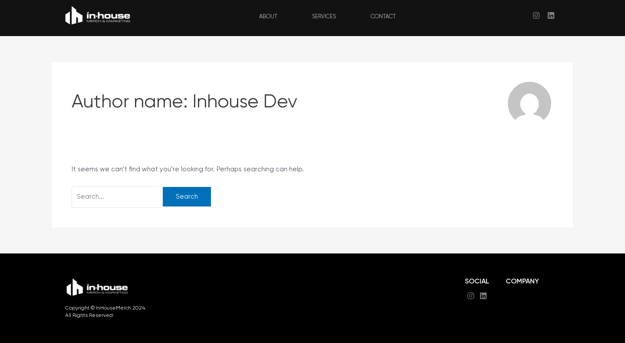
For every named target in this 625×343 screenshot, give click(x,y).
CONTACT (383, 17)
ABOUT (268, 17)
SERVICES (324, 17)
